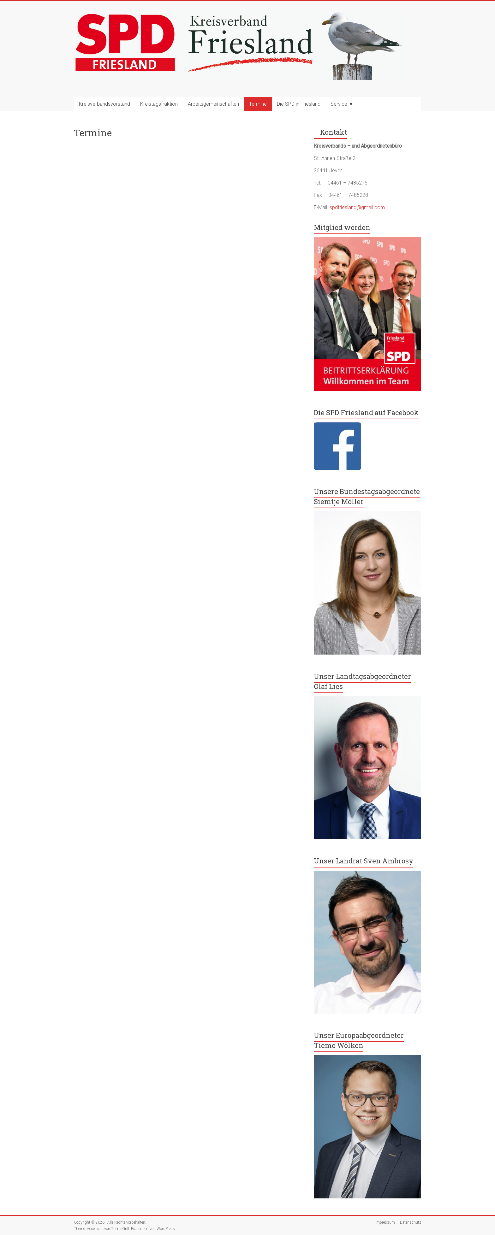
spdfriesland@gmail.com (357, 207)
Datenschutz (410, 1222)
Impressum (385, 1222)
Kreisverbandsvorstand (104, 104)
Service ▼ (342, 104)
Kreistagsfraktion (159, 104)
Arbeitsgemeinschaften (213, 104)
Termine (258, 104)
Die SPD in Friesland (298, 104)
